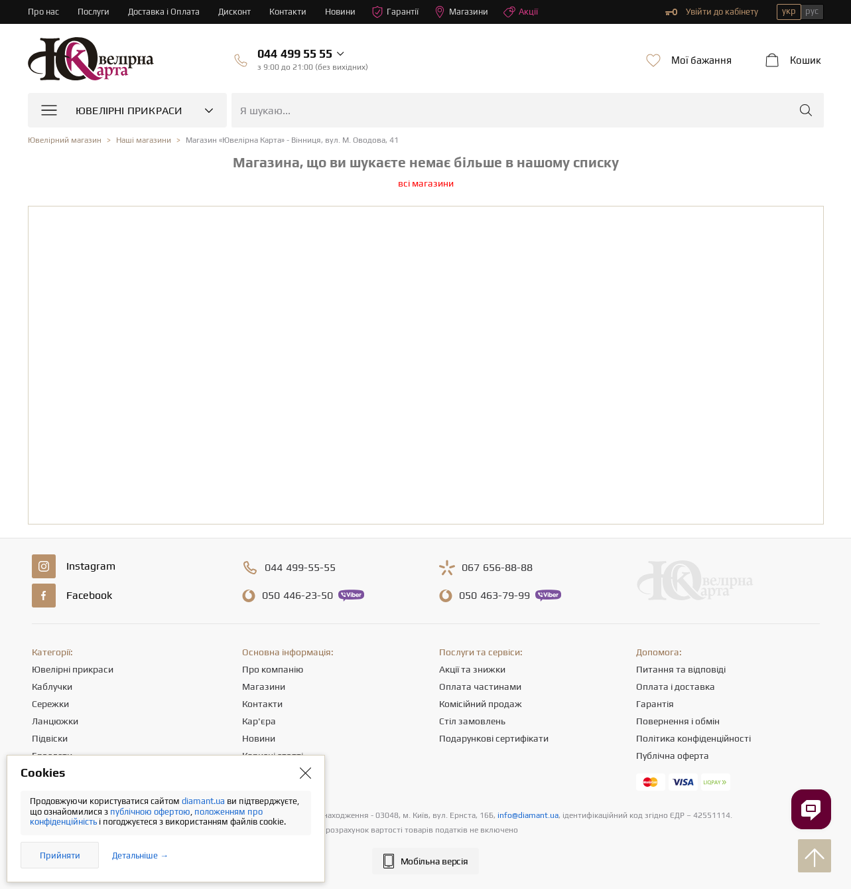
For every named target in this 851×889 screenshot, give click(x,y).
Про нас (43, 12)
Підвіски (50, 738)
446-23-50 (297, 595)
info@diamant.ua (527, 815)
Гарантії (395, 12)
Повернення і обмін (678, 721)
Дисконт (234, 12)
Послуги (93, 12)
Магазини (461, 12)
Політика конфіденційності (693, 738)
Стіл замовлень (472, 721)
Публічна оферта (672, 755)
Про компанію (272, 669)
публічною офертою (150, 812)
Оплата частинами (480, 686)
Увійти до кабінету (711, 12)
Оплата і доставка (675, 686)
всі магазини (426, 183)
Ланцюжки (55, 721)
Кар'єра (259, 721)
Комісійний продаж (480, 703)
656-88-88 (497, 567)
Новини (340, 12)
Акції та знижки (472, 669)
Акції (520, 12)
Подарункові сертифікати (494, 738)
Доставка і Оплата (164, 12)
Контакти (287, 12)
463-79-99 (494, 595)
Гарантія (655, 703)
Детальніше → (140, 855)
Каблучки (52, 686)
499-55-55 (300, 567)
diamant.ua (204, 801)
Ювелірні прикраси (72, 669)
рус (811, 11)
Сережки (50, 703)
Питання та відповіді (681, 669)
